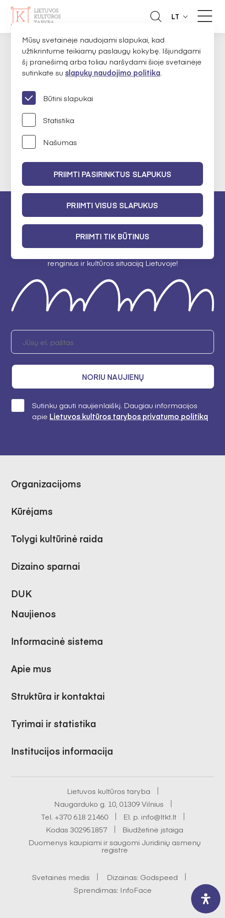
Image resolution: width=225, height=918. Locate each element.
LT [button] (175, 16)
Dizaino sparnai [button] (45, 566)
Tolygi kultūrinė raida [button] (57, 538)
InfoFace (136, 890)
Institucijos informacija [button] (62, 751)
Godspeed (159, 877)
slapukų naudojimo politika (112, 72)
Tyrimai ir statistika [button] (53, 723)
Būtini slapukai (57, 97)
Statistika (48, 119)
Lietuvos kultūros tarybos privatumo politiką (128, 416)
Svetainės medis (61, 877)
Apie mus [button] (31, 668)
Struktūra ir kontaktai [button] (58, 696)
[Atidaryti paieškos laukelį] (155, 16)
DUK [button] (21, 593)
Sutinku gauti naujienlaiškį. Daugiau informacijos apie (109, 410)
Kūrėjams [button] (32, 511)
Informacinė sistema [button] (57, 641)
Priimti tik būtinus (113, 236)
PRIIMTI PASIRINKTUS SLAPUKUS (113, 174)
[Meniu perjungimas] (205, 16)
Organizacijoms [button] (46, 483)
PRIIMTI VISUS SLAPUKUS (112, 205)
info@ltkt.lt (158, 816)
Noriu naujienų (113, 377)
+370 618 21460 (81, 816)
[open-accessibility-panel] (205, 898)
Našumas (49, 141)
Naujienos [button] (33, 613)
